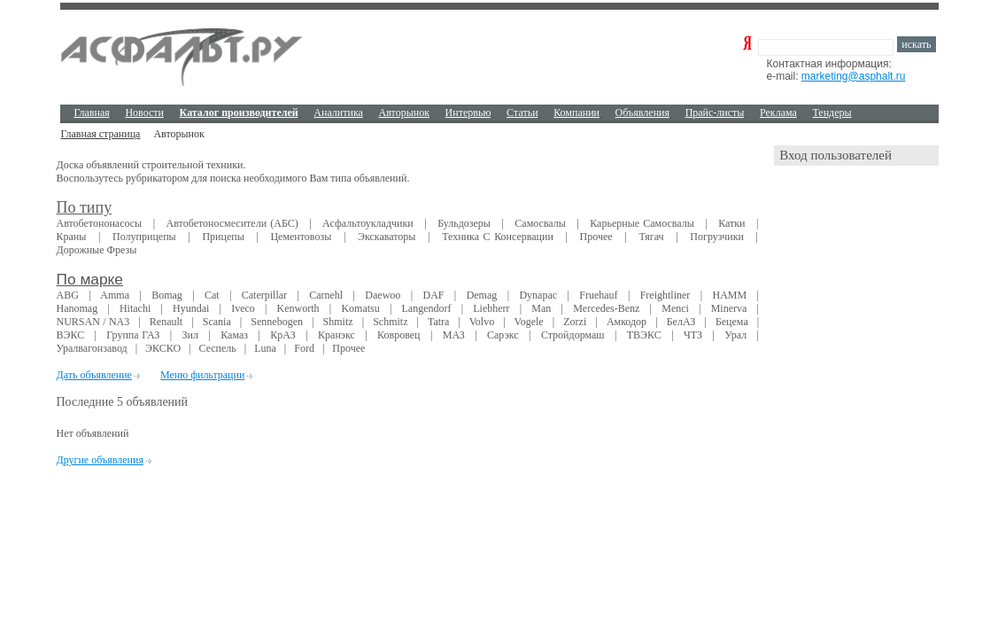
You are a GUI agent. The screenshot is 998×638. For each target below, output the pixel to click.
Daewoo (382, 295)
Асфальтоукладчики (368, 223)
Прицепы (223, 236)
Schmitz (390, 321)
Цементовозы (300, 236)
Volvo (481, 321)
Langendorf (427, 308)
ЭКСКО (163, 348)
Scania (217, 321)
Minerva (729, 308)
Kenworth (298, 308)
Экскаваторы (386, 236)
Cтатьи (522, 112)
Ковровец (398, 335)
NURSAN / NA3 (93, 321)
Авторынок (404, 112)
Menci (675, 308)
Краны (72, 236)
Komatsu (360, 308)
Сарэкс (503, 335)
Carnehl (326, 295)
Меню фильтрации (202, 375)
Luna (265, 348)
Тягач (650, 236)
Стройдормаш (573, 335)
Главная (92, 112)
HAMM (729, 295)
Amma (114, 295)
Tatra (438, 321)
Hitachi (135, 308)
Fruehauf (598, 295)
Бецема (732, 321)
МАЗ (454, 335)
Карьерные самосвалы (641, 223)
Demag (482, 295)
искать (916, 44)
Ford (304, 348)
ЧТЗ (693, 335)
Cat (212, 295)
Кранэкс (336, 335)
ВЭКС (71, 335)
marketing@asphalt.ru (853, 76)
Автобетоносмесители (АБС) (232, 223)
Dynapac (538, 295)
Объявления (642, 112)
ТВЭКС (644, 335)
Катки (731, 223)
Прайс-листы (715, 112)
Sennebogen (277, 321)
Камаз (234, 335)
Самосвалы (540, 223)
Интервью (468, 112)
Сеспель (217, 348)
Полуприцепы (144, 236)
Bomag (166, 295)
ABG (68, 295)
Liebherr (491, 308)
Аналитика (338, 112)
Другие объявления (100, 460)
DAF (433, 295)
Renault (166, 321)
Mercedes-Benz (606, 308)
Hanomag (77, 308)
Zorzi (574, 321)
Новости (144, 112)
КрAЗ (283, 335)
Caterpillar (264, 295)
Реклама (778, 112)
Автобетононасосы (100, 223)
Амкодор (626, 321)
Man (541, 308)
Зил (190, 335)
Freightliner (665, 295)
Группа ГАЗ (132, 335)
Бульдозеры (464, 223)
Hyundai (191, 308)
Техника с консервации (497, 236)
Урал (735, 335)
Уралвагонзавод (92, 348)
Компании (576, 112)
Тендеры (831, 112)
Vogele (529, 321)
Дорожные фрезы (97, 250)
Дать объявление (94, 375)
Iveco (243, 308)
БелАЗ (681, 321)
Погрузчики (717, 236)
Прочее (596, 236)
